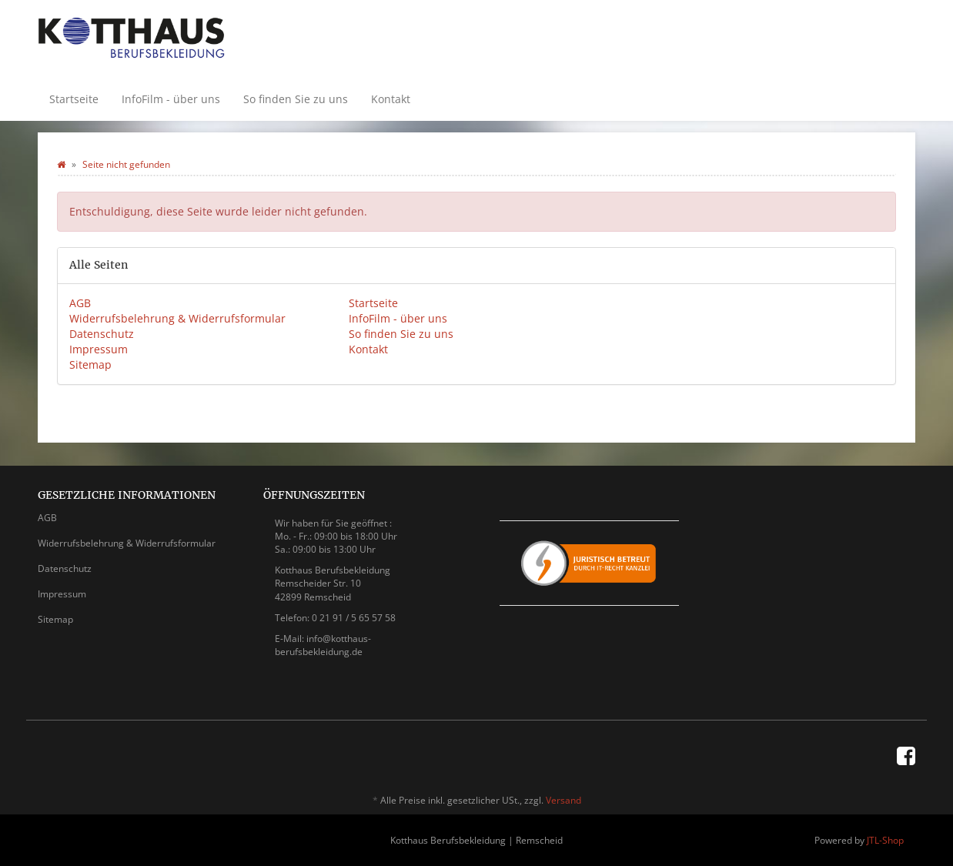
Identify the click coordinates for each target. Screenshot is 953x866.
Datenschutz (101, 333)
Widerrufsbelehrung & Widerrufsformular (177, 318)
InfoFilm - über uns (171, 99)
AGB (80, 303)
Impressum (98, 349)
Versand (563, 800)
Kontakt (390, 99)
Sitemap (90, 364)
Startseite (74, 99)
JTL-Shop (885, 840)
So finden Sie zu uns (295, 99)
